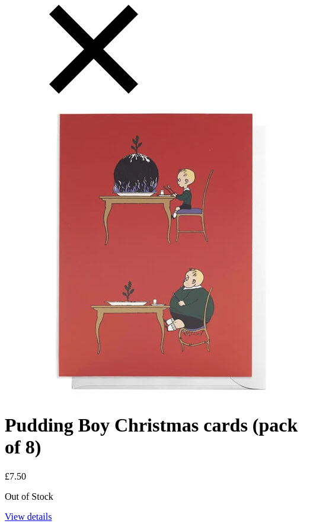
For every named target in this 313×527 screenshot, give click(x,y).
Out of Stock (29, 496)
